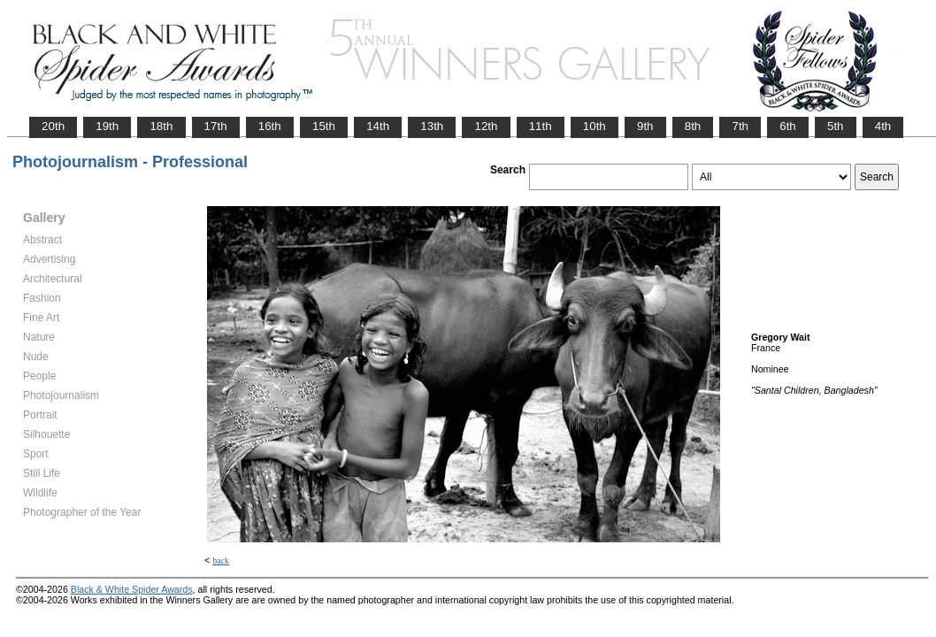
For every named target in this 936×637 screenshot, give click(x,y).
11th (540, 126)
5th (835, 126)
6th (788, 126)
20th (53, 126)
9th (645, 126)
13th (431, 126)
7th (740, 126)
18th (161, 126)
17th (216, 126)
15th (324, 126)
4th (883, 126)
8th (693, 126)
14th (378, 126)
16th (270, 126)
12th (485, 126)
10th (594, 126)
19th (107, 126)
